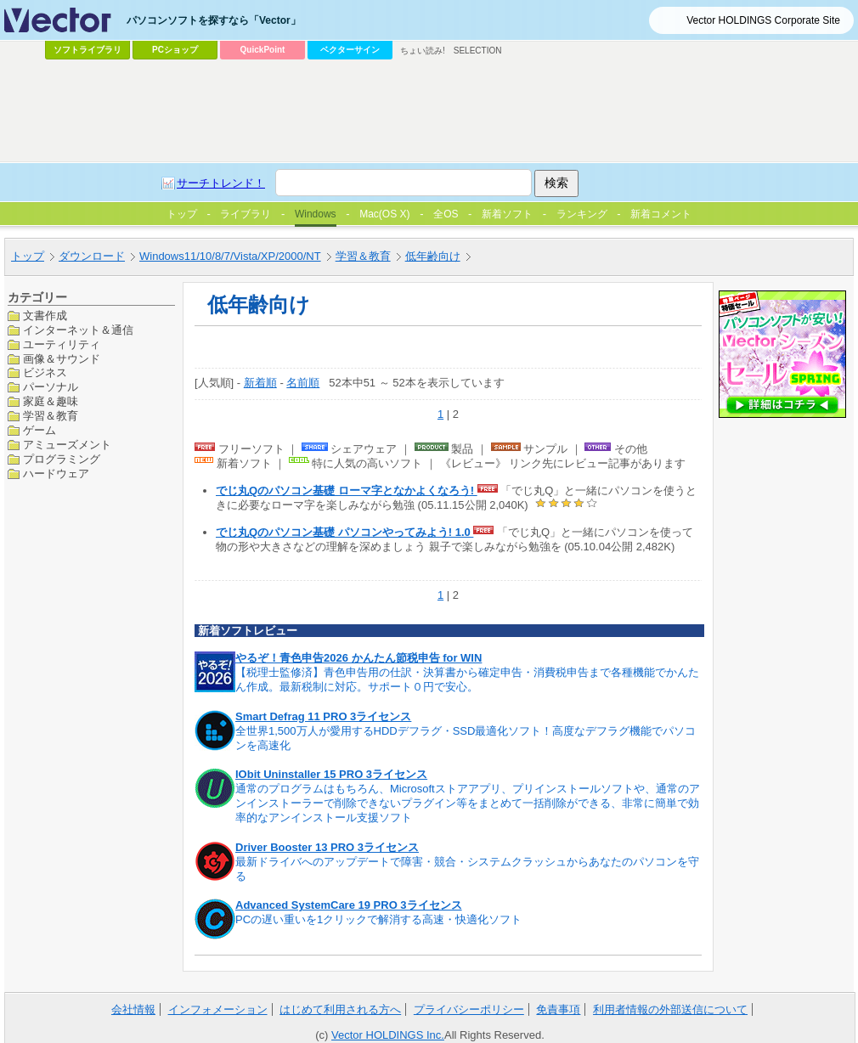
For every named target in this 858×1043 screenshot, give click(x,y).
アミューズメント (67, 444)
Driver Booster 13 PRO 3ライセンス (327, 847)
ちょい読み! (422, 50)
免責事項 (558, 1009)
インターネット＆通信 (78, 330)
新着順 (260, 382)
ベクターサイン (350, 49)
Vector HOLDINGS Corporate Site (763, 20)
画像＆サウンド (61, 358)
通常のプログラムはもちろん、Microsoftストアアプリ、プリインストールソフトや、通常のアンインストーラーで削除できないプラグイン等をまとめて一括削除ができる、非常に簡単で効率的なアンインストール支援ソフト (467, 803)
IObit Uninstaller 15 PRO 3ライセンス (331, 774)
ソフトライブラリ (87, 49)
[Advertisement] (388, 192)
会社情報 (133, 1009)
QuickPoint (262, 49)
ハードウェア (56, 473)
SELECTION (478, 50)
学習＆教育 (50, 415)
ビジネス (45, 372)
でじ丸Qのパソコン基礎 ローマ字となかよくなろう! (346, 490)
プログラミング (61, 459)
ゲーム (39, 430)
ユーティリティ (61, 344)
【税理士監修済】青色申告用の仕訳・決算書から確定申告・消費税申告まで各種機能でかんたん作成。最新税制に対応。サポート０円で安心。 (467, 679)
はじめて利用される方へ (340, 1009)
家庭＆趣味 (50, 401)
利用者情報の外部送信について (670, 1009)
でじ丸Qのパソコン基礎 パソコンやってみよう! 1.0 (344, 532)
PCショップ (175, 49)
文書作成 (45, 315)
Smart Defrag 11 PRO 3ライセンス (323, 716)
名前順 (302, 382)
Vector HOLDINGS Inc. (387, 1035)
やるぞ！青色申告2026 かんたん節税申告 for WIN (358, 657)
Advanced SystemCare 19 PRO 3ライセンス (348, 905)
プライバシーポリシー (469, 1009)
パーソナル (50, 387)
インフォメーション (218, 1009)
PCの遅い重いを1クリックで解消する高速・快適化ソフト (378, 919)
